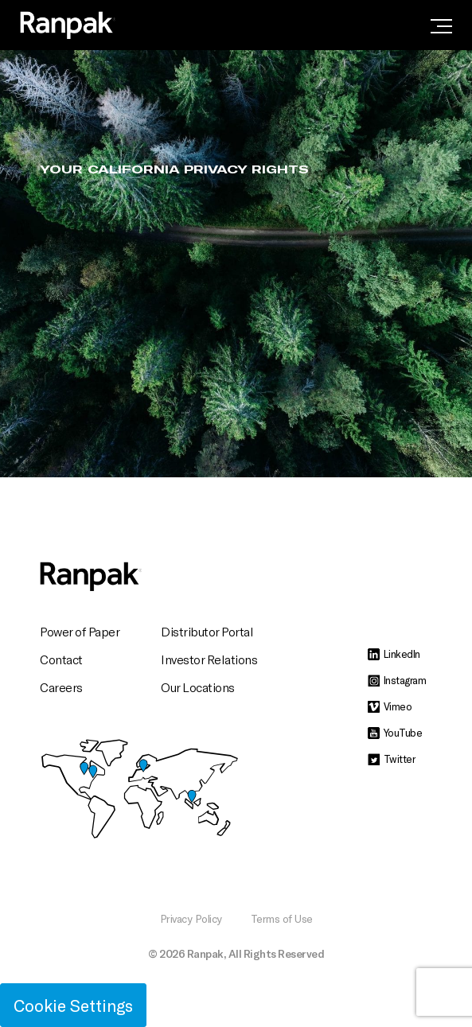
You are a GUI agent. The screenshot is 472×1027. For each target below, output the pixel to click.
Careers (61, 686)
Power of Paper (79, 631)
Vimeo (390, 706)
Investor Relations (209, 659)
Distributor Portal (207, 631)
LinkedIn (394, 654)
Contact (61, 659)
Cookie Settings (73, 1005)
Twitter (391, 759)
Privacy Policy (191, 918)
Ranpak (205, 953)
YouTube (395, 732)
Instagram (397, 680)
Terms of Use (282, 918)
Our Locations (198, 686)
